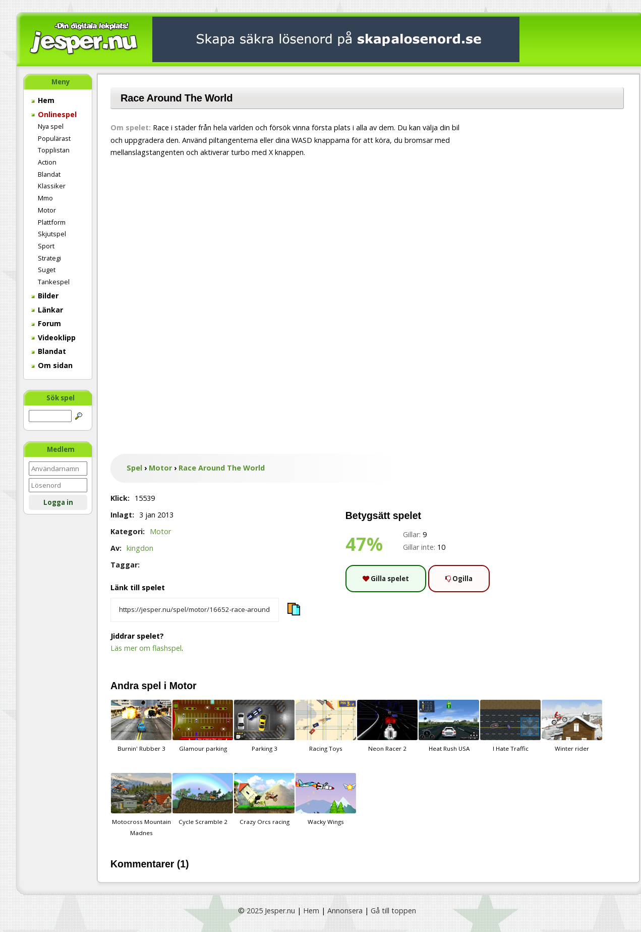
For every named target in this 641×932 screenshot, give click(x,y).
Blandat (49, 174)
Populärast (54, 138)
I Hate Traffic (510, 726)
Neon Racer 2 (387, 726)
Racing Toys (326, 726)
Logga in (58, 502)
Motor (47, 210)
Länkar (47, 310)
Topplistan (54, 149)
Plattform (52, 222)
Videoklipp (53, 337)
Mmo (45, 197)
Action (47, 162)
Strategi (49, 258)
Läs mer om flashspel (146, 648)
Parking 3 (264, 726)
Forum (46, 323)
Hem (42, 100)
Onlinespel (54, 114)
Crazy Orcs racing (264, 799)
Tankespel (54, 281)
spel (151, 685)
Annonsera (345, 910)
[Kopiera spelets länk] (194, 610)
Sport (46, 245)
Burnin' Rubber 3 (141, 726)
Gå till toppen (393, 910)
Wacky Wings (326, 799)
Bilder (45, 295)
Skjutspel (52, 233)
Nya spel (51, 126)
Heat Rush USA (449, 726)
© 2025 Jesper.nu (266, 910)
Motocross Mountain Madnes (141, 805)
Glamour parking (202, 726)
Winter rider (572, 726)
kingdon (140, 548)
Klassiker (52, 185)
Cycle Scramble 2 (202, 799)
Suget (46, 269)
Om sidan (52, 365)
